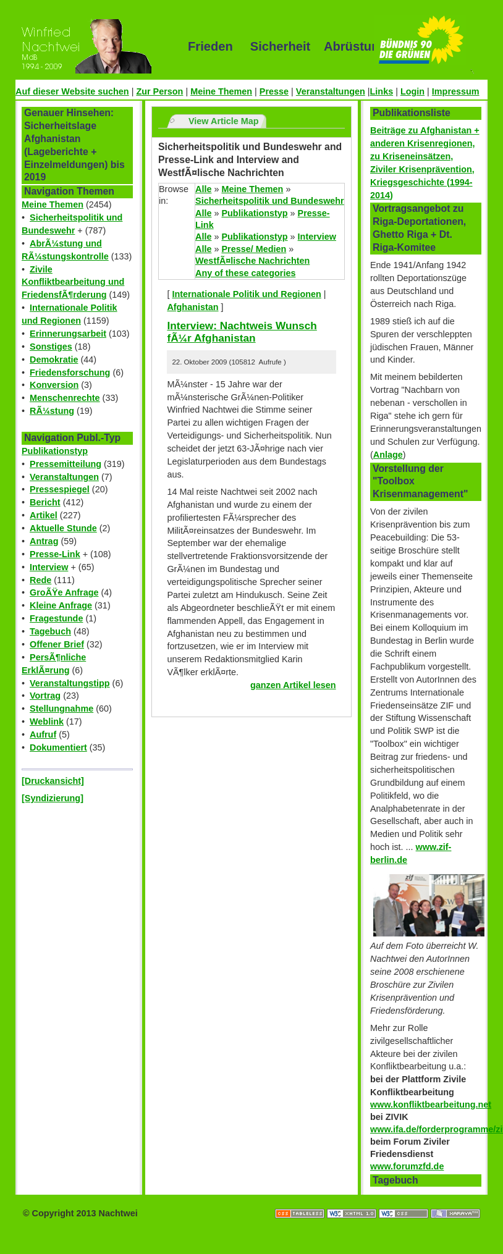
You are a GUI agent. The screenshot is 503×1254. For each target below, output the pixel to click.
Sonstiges (51, 346)
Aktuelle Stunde (63, 528)
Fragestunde (56, 618)
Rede (40, 580)
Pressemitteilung (65, 464)
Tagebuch (50, 631)
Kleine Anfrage (61, 605)
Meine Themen (221, 91)
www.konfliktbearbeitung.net (430, 1104)
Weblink (47, 721)
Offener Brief (57, 644)
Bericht (45, 502)
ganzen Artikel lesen (293, 685)
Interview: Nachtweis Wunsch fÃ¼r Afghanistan (241, 332)
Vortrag (45, 696)
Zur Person (159, 91)
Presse (274, 91)
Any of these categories (245, 273)
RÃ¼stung (52, 411)
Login (412, 91)
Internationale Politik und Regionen (246, 294)
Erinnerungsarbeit (68, 334)
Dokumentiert (58, 747)
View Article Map (223, 121)
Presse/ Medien (253, 249)
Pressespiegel (60, 489)
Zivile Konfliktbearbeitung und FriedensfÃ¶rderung (73, 282)
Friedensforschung (70, 372)
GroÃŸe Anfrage (64, 592)
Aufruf (43, 734)
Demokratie (54, 359)
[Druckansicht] (53, 781)
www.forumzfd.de (407, 1166)
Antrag (44, 541)
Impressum (456, 91)
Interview (49, 567)
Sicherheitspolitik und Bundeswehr (269, 201)
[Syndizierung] (52, 798)
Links (382, 91)
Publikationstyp (55, 451)
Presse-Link (55, 554)
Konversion (54, 385)
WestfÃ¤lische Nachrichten (252, 261)
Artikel (43, 515)
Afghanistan (192, 307)
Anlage (388, 455)
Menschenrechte (65, 398)
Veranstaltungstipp (70, 683)
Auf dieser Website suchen (72, 91)
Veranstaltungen (330, 91)
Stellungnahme (61, 708)
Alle (203, 189)
